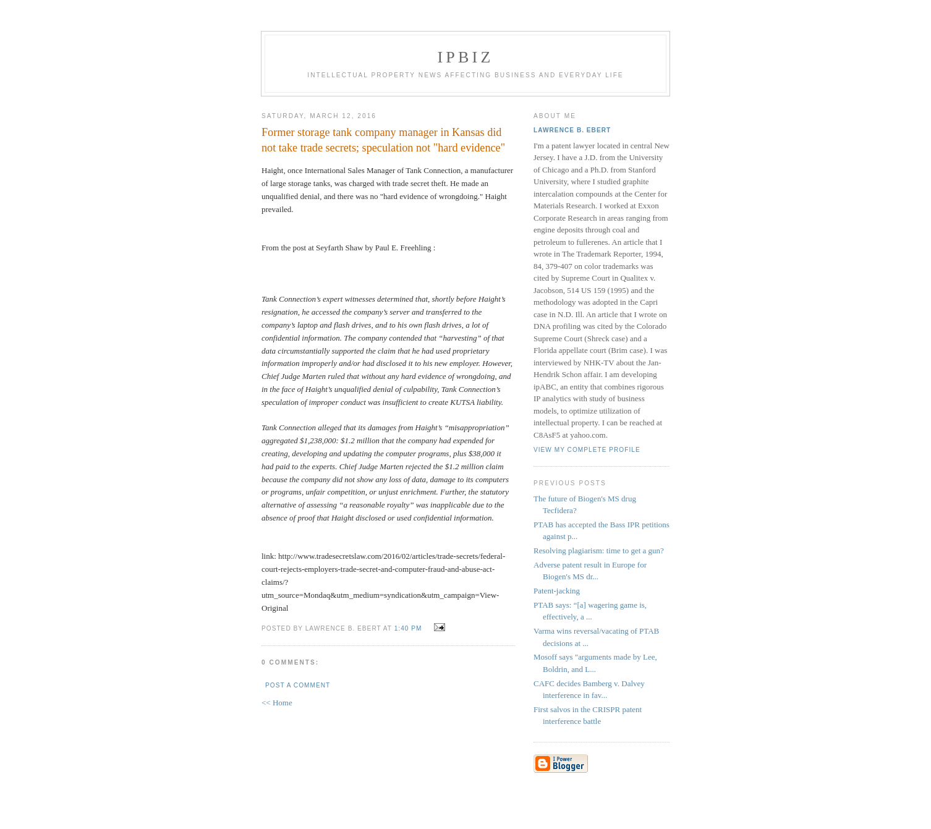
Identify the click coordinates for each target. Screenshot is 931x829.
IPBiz (466, 57)
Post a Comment (297, 685)
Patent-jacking (557, 590)
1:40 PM (408, 628)
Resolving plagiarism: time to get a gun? (599, 550)
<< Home (276, 702)
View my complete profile (587, 449)
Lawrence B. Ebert (572, 130)
